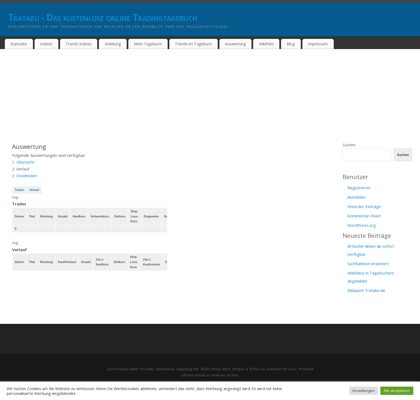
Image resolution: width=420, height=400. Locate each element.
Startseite (18, 43)
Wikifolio (266, 43)
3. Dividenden (24, 175)
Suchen (349, 144)
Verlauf (34, 189)
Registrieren (358, 187)
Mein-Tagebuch (148, 43)
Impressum (318, 43)
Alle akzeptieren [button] (397, 390)
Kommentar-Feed (363, 215)
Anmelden (356, 197)
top (15, 197)
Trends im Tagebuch (193, 43)
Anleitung (113, 43)
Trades (19, 189)
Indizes (46, 43)
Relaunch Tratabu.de (366, 290)
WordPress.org (361, 225)
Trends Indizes (79, 43)
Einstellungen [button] (363, 390)
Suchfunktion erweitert (368, 263)
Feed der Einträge (364, 206)
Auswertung (235, 43)
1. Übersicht (23, 162)
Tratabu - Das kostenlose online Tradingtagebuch (102, 17)
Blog (291, 43)
